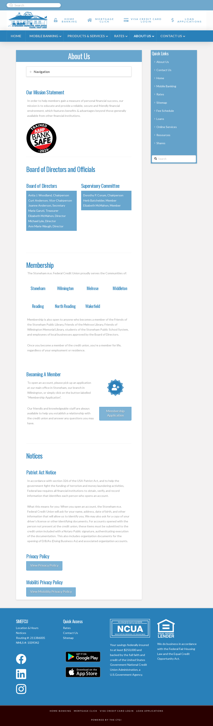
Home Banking (60, 711)
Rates (160, 94)
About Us (162, 62)
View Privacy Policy (44, 565)
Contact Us (163, 70)
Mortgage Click (85, 711)
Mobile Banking (166, 86)
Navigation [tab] (42, 72)
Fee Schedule (165, 110)
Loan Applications (149, 711)
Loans (160, 119)
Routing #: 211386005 (30, 638)
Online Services (166, 127)
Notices (21, 633)
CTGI (119, 720)
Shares (160, 143)
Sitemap (161, 102)
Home (160, 78)
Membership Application (115, 413)
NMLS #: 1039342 (27, 642)
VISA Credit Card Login (117, 711)
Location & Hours (27, 628)
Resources (163, 135)
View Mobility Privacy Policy (51, 591)
